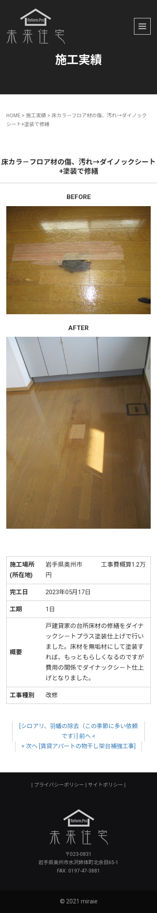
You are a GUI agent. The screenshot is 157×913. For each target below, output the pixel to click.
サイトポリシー (105, 785)
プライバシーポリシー (59, 785)
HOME (13, 116)
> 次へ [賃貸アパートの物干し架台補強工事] (78, 746)
